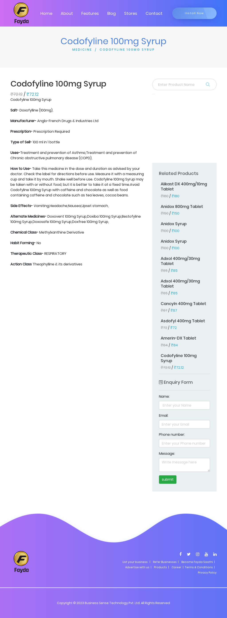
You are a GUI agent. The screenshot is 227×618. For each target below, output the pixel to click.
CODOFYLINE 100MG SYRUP (127, 49)
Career (176, 567)
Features (90, 13)
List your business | (136, 562)
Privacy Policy (207, 572)
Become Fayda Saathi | (198, 562)
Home (46, 13)
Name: (164, 396)
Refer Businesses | (166, 562)
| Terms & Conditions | (198, 567)
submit (168, 479)
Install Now (194, 13)
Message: (167, 453)
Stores (130, 13)
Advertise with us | (138, 567)
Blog (111, 13)
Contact (154, 13)
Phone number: (172, 434)
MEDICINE (82, 49)
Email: (163, 415)
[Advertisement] (184, 129)
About (67, 13)
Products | (161, 567)
